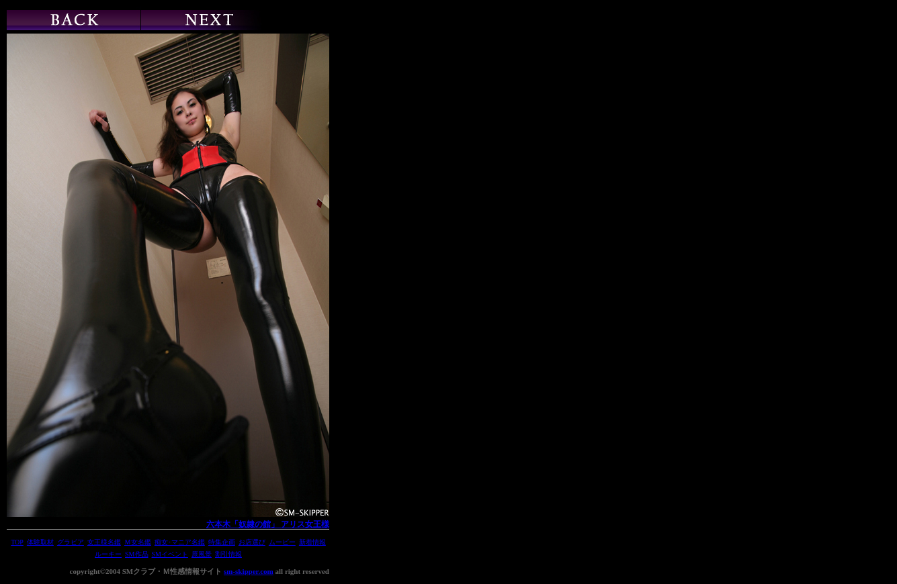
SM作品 (136, 554)
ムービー (282, 542)
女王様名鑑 (104, 542)
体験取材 (40, 542)
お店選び (252, 542)
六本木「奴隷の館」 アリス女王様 (267, 524)
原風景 (201, 554)
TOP (17, 542)
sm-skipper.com (248, 571)
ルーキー (108, 554)
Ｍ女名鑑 (137, 542)
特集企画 (221, 542)
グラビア (70, 542)
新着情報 (312, 542)
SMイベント (170, 554)
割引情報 (228, 554)
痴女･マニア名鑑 (180, 542)
